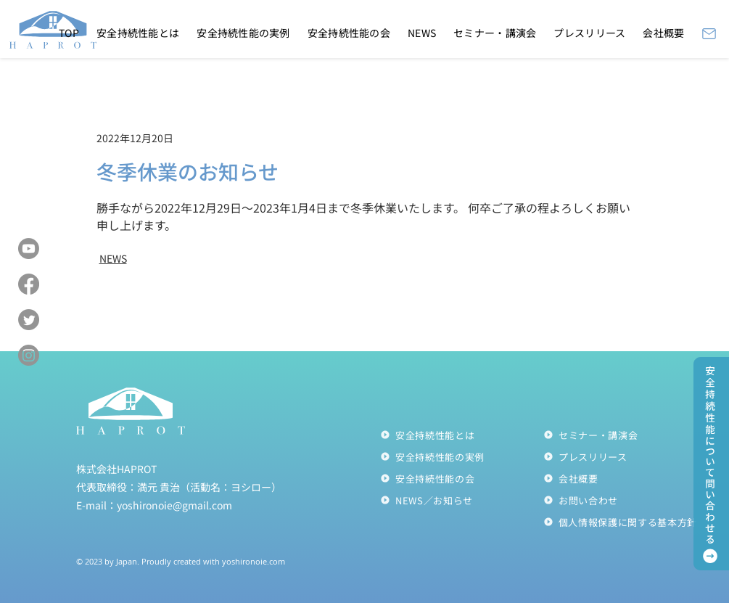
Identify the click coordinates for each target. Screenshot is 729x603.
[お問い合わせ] (625, 500)
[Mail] (709, 33)
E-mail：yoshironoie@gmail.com (154, 505)
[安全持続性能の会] (461, 478)
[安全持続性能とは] (461, 435)
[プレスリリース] (625, 456)
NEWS (113, 258)
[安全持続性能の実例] (461, 456)
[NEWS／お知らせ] (461, 500)
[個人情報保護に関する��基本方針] (625, 522)
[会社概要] (625, 478)
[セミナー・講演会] (625, 435)
